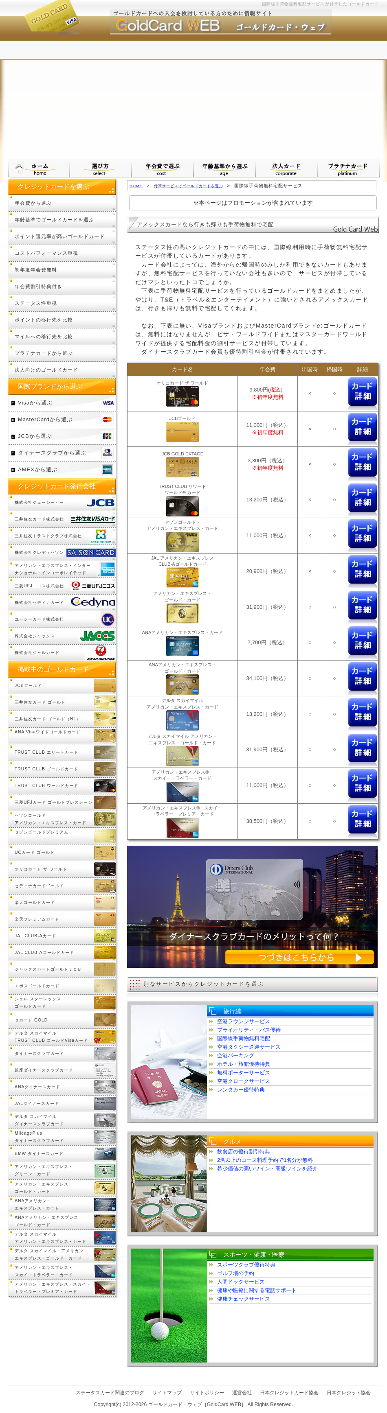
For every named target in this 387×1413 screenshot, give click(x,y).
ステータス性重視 (36, 303)
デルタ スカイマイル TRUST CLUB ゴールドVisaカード (51, 1037)
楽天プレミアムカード (37, 919)
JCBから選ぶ (35, 436)
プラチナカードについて (349, 168)
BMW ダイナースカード (39, 1153)
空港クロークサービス (243, 1081)
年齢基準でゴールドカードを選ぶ (54, 219)
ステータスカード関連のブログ (110, 1392)
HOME (136, 186)
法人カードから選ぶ (287, 168)
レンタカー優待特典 (241, 1090)
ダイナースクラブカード (39, 1053)
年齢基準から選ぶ (225, 168)
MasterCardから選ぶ (45, 419)
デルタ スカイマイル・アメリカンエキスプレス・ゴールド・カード (49, 1254)
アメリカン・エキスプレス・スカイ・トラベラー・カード (44, 1271)
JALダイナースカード (37, 1103)
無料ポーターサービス (243, 1073)
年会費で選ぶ (163, 168)
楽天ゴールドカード (35, 902)
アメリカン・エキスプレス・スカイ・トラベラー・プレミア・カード (53, 1288)
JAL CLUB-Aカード (35, 936)
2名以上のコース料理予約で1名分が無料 (265, 1160)
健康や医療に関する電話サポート (257, 1290)
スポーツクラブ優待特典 (246, 1265)
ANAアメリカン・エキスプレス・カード (37, 1204)
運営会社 (242, 1392)
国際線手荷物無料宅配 (243, 1038)
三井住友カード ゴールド (40, 702)
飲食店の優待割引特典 (243, 1151)
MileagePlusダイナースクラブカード (39, 1137)
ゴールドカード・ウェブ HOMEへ (39, 168)
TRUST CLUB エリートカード (46, 752)
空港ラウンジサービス (243, 1021)
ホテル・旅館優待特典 (243, 1064)
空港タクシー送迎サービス (249, 1047)
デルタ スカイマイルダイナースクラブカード (39, 1120)
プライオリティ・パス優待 (249, 1030)
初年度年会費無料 (36, 269)
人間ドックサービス (241, 1282)
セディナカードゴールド (39, 886)
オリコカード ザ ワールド (41, 869)
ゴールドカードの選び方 (101, 168)
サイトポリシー (207, 1392)
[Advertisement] (193, 98)
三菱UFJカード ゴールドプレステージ (53, 802)
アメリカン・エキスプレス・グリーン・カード (44, 1170)
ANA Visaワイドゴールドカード (48, 732)
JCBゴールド (28, 685)
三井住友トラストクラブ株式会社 (48, 536)
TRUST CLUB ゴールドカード (46, 769)
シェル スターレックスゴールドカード (38, 1002)
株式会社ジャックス (35, 636)
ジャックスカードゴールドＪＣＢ (48, 969)
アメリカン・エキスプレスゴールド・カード (41, 1188)
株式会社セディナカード (39, 602)
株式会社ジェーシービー (39, 502)
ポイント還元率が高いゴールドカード (60, 236)
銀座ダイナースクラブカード (44, 1070)
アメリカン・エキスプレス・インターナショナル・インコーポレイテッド (53, 569)
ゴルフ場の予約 (235, 1273)
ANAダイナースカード (37, 1087)
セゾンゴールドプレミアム (41, 832)
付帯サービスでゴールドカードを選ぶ (188, 186)
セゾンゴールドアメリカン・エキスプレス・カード (50, 819)
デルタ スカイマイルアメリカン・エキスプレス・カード (50, 1238)
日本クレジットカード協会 (289, 1392)
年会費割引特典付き (38, 286)
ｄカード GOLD (31, 1020)
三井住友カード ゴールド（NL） (48, 719)
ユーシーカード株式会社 (39, 619)
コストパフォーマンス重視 (46, 253)
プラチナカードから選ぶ (44, 353)
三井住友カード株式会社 (39, 519)
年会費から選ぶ (33, 203)
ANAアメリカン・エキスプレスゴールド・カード (46, 1221)
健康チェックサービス (243, 1299)
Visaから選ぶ (35, 403)
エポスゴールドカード (37, 986)
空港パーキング (235, 1055)
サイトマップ (167, 1392)
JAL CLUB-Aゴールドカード (44, 952)
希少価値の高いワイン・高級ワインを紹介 (267, 1169)
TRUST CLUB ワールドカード (46, 785)
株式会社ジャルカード (37, 652)
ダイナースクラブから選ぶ (52, 453)
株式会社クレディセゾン (39, 552)
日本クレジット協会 (349, 1392)
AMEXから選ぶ (37, 469)
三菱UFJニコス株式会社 (39, 586)
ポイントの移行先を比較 (44, 319)
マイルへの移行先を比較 (44, 336)
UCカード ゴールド (35, 852)
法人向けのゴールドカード (46, 369)
